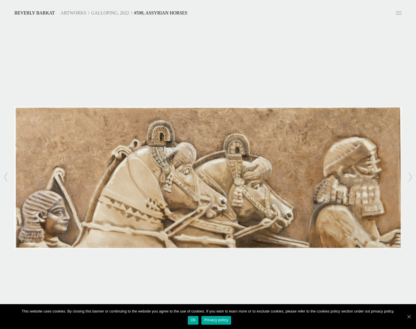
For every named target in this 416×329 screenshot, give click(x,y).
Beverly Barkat (34, 12)
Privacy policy (216, 320)
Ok (193, 320)
